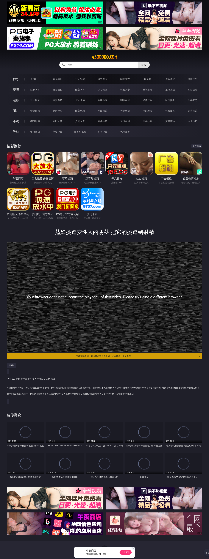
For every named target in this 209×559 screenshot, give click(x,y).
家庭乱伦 (57, 121)
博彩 (16, 79)
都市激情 (35, 121)
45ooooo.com (104, 57)
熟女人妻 (125, 89)
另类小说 (147, 121)
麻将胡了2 (125, 79)
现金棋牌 (170, 79)
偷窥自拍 (35, 110)
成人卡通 (80, 100)
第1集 (11, 365)
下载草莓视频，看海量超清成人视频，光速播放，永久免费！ (138, 356)
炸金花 (147, 79)
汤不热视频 (80, 131)
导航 (16, 132)
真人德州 (57, 79)
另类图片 (192, 110)
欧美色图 (80, 110)
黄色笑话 (170, 121)
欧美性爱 (102, 100)
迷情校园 (125, 121)
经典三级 (147, 100)
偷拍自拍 (57, 100)
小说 (16, 121)
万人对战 (80, 79)
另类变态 (192, 100)
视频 (16, 90)
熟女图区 (170, 110)
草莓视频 (57, 131)
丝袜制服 (147, 89)
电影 (16, 100)
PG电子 (35, 79)
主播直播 (170, 89)
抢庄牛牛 (192, 79)
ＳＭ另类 (192, 89)
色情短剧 (125, 131)
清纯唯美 (147, 110)
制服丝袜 (125, 100)
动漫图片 (102, 110)
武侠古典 (102, 121)
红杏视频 (102, 131)
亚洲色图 (57, 110)
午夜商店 (35, 131)
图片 (16, 111)
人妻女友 (80, 121)
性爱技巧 (192, 121)
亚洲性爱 (35, 100)
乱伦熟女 (170, 100)
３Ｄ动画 (102, 89)
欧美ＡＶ (80, 89)
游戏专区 (102, 79)
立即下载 (125, 552)
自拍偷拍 (57, 89)
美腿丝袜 (125, 110)
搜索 (143, 64)
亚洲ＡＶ (35, 89)
